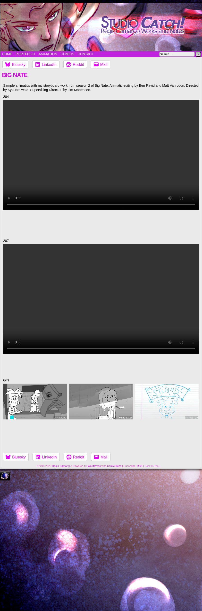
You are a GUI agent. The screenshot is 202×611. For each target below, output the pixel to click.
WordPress (94, 465)
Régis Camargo (61, 465)
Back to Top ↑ (153, 465)
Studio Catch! (101, 27)
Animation (48, 54)
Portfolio (25, 54)
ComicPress (114, 465)
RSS (140, 465)
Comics (67, 54)
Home (7, 54)
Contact (85, 54)
